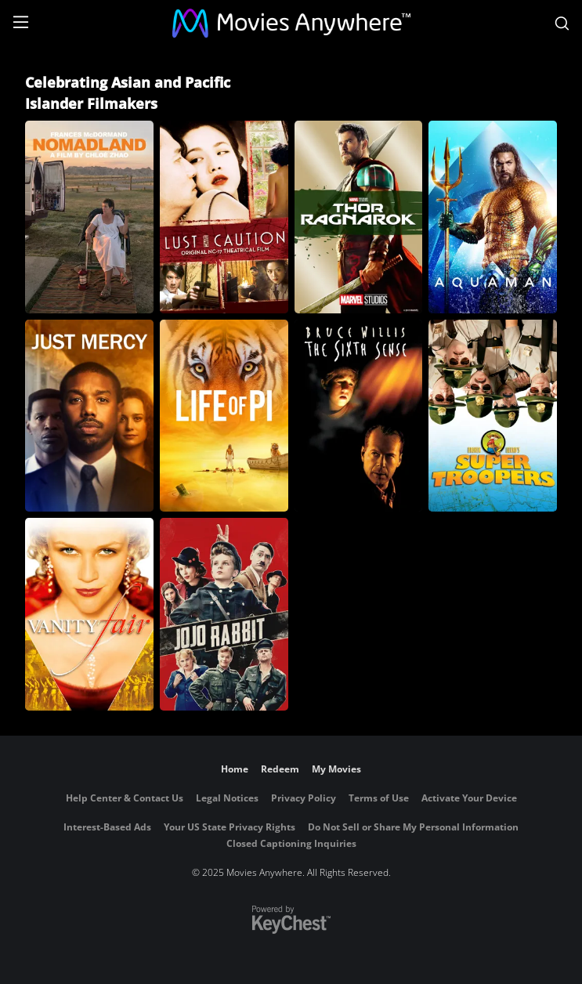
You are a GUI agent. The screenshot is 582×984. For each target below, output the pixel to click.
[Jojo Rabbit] (224, 614)
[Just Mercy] (89, 416)
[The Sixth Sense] (359, 416)
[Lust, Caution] (224, 217)
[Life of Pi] (224, 416)
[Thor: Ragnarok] (359, 217)
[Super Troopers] (492, 416)
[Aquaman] (492, 217)
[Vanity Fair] (89, 614)
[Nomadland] (89, 217)
